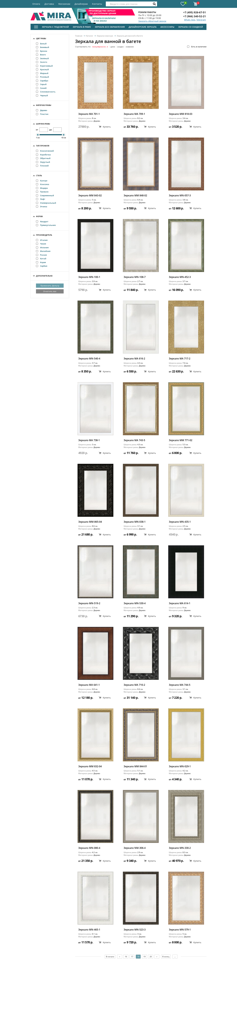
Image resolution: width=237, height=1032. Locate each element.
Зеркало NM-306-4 (135, 848)
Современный (45, 195)
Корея (41, 262)
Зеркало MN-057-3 (180, 195)
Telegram (201, 19)
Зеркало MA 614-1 (179, 603)
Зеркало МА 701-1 (89, 114)
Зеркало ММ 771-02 (180, 440)
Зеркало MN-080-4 (89, 848)
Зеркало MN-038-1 (135, 521)
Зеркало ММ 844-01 (135, 766)
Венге (41, 54)
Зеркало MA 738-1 (89, 440)
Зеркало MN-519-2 (89, 603)
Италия (41, 240)
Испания (42, 247)
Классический (45, 150)
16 (126, 956)
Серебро (42, 80)
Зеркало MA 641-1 (89, 684)
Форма (39, 216)
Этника (41, 206)
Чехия (41, 243)
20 (151, 956)
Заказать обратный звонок (152, 21)
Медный (42, 73)
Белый (41, 43)
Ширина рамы (43, 124)
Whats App (189, 19)
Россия (41, 255)
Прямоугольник (46, 225)
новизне (130, 47)
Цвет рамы (41, 38)
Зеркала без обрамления (110, 26)
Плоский (42, 165)
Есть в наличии (196, 46)
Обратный (43, 158)
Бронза (41, 51)
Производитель (44, 235)
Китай (41, 258)
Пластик (42, 114)
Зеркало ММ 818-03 (180, 114)
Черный (42, 95)
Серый (41, 84)
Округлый (43, 162)
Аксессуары (167, 26)
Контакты (97, 3)
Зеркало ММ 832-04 (90, 766)
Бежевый (42, 47)
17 (132, 956)
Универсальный (46, 202)
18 (138, 956)
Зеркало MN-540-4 (89, 358)
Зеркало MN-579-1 (180, 929)
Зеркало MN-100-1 (89, 277)
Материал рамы (43, 105)
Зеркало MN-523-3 (135, 929)
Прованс (42, 191)
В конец (165, 956)
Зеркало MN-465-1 (89, 929)
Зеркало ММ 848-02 (135, 195)
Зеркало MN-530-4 (135, 603)
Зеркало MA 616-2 (134, 358)
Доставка (49, 3)
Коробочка (43, 154)
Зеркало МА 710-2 (134, 684)
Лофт (40, 199)
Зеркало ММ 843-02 (90, 195)
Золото (41, 62)
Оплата (36, 3)
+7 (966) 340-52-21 (194, 16)
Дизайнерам (81, 3)
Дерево (41, 110)
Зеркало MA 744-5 (179, 684)
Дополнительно (44, 276)
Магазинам (64, 3)
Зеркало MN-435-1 (180, 521)
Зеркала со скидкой (190, 26)
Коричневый (44, 65)
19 (144, 956)
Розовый (42, 76)
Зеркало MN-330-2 (180, 848)
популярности (100, 47)
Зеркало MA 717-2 (179, 358)
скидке (120, 47)
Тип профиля (42, 145)
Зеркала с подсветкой (55, 26)
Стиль (39, 175)
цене (112, 47)
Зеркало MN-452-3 (180, 277)
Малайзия (43, 251)
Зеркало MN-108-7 (135, 277)
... (175, 956)
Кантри (41, 180)
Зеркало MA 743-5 (134, 440)
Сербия (41, 266)
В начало (110, 956)
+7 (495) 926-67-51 (194, 12)
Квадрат (42, 221)
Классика (42, 184)
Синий (41, 88)
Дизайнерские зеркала (142, 26)
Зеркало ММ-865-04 (90, 521)
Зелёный (42, 58)
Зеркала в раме (82, 26)
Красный (42, 69)
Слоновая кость (45, 91)
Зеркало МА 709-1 (134, 114)
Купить (105, 126)
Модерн (42, 188)
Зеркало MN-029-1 (180, 766)
